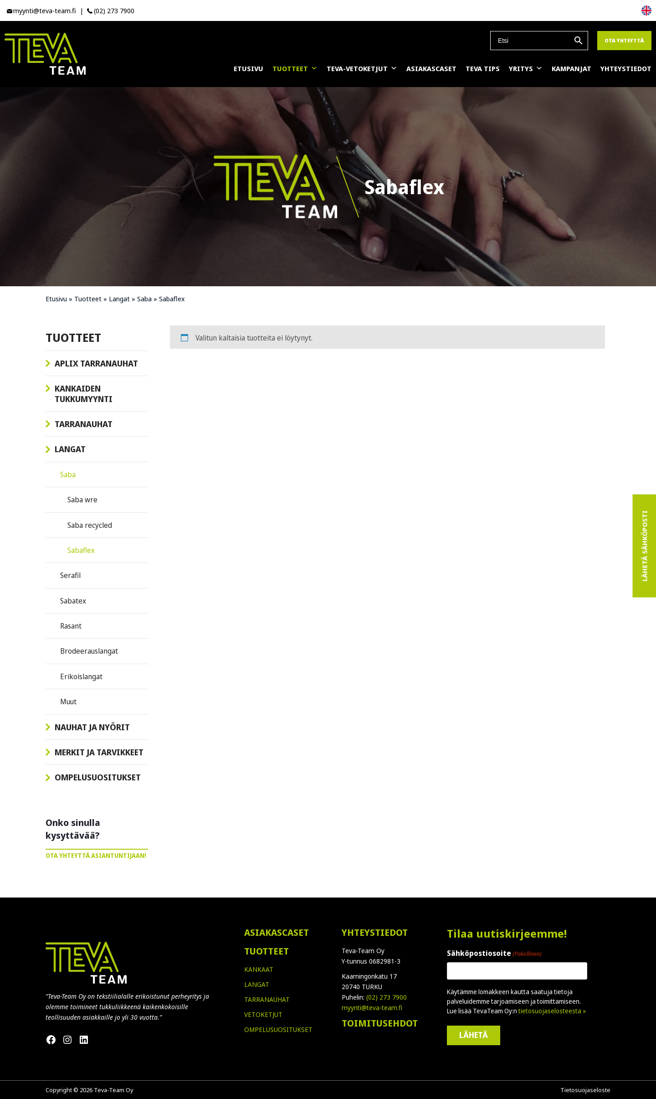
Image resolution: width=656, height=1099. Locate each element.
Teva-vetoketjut (362, 68)
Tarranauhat (84, 423)
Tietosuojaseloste (585, 1090)
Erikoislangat (81, 676)
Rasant (71, 626)
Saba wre (82, 500)
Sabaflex (81, 550)
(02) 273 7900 (114, 10)
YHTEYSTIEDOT (375, 932)
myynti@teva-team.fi (44, 10)
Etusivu (248, 68)
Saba (144, 298)
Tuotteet (295, 68)
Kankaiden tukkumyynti (84, 393)
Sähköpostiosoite (494, 953)
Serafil (70, 575)
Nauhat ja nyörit (92, 727)
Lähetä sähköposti (644, 546)
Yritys (526, 68)
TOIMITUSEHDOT (380, 1023)
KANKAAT (258, 969)
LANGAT (256, 984)
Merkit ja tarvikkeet (99, 752)
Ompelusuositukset (98, 777)
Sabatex (73, 601)
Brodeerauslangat (89, 651)
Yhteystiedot (625, 68)
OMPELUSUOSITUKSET (278, 1029)
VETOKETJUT (263, 1014)
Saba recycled (89, 525)
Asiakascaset (431, 68)
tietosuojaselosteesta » (552, 1010)
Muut (68, 702)
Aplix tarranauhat (96, 363)
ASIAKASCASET (276, 932)
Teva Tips (483, 68)
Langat (119, 298)
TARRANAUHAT (267, 999)
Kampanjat (571, 68)
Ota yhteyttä (624, 40)
